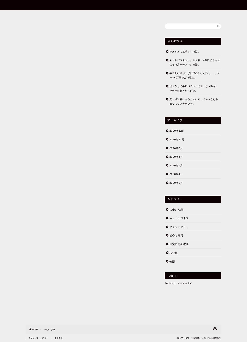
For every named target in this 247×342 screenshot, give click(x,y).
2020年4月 (176, 174)
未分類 (173, 252)
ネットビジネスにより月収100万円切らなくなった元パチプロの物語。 (194, 62)
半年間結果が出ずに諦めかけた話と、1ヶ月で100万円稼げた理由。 (194, 75)
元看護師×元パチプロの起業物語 (123, 5)
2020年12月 (177, 130)
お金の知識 (176, 209)
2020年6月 (176, 156)
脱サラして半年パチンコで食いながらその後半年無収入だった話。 (193, 88)
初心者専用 (138, 14)
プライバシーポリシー (38, 338)
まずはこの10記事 (111, 14)
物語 (172, 261)
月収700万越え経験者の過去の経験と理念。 (82, 224)
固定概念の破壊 (179, 244)
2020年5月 (176, 165)
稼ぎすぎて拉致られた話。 (184, 51)
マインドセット (179, 226)
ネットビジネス (179, 218)
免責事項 (58, 338)
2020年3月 (176, 182)
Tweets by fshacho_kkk (178, 283)
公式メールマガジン (165, 14)
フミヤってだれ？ (80, 14)
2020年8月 (176, 148)
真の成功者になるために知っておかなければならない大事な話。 (193, 101)
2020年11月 (177, 139)
